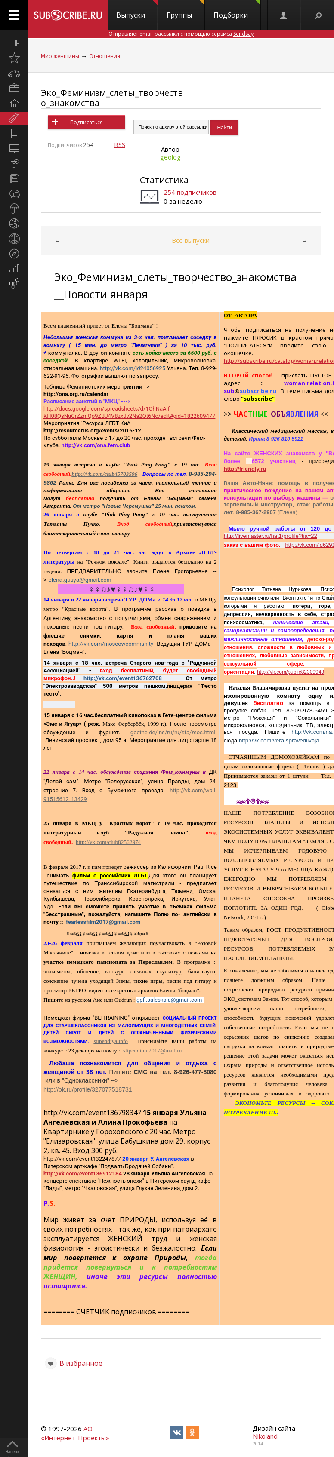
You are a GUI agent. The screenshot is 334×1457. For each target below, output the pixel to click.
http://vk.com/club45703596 (104, 474)
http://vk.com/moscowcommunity (110, 644)
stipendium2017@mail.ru (152, 1050)
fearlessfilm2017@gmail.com (103, 922)
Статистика (164, 180)
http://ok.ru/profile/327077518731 (87, 1089)
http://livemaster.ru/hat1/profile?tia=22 (270, 536)
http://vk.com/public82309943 (290, 672)
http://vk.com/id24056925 (132, 368)
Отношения (104, 56)
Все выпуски (191, 240)
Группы (185, 10)
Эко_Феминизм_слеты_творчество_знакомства (112, 98)
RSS (119, 144)
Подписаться (86, 122)
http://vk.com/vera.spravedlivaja (279, 740)
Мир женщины (60, 56)
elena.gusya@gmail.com (80, 580)
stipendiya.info (110, 1041)
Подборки (236, 10)
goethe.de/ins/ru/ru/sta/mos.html (173, 732)
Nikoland (265, 1436)
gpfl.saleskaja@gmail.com (169, 1000)
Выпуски (137, 10)
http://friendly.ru (245, 469)
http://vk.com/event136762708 (123, 678)
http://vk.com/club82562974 (108, 842)
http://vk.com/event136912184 (82, 1173)
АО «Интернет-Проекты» (75, 1433)
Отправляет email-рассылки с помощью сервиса (181, 33)
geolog (170, 157)
